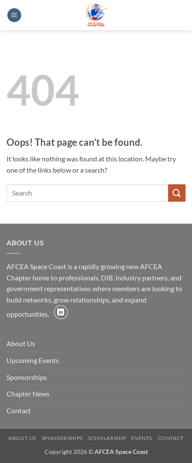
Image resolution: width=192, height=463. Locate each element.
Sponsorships (27, 377)
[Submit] (176, 192)
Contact (19, 410)
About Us (21, 343)
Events (141, 438)
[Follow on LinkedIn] (61, 312)
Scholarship (107, 438)
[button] (14, 15)
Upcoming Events (33, 360)
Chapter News (28, 393)
